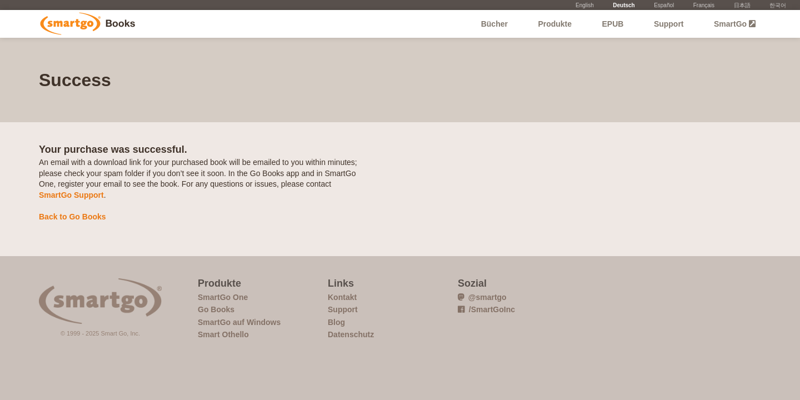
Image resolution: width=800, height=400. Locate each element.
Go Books (87, 24)
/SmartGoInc (486, 309)
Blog (336, 322)
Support (669, 23)
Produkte (555, 23)
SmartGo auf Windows (239, 322)
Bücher (494, 23)
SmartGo (735, 23)
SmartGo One (223, 297)
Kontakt (342, 297)
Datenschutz (351, 334)
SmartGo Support (71, 195)
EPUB (613, 23)
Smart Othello (223, 334)
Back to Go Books (72, 216)
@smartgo (482, 297)
